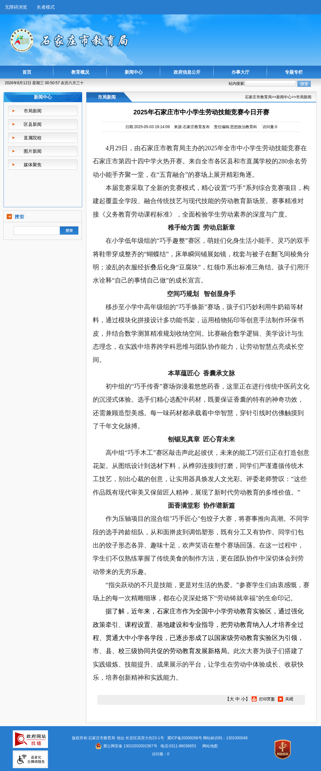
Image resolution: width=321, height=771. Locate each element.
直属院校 (33, 137)
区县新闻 (33, 124)
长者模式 (46, 7)
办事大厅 (240, 72)
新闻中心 (134, 72)
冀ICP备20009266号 (184, 738)
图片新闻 (33, 151)
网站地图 (210, 746)
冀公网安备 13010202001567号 (130, 746)
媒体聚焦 (33, 164)
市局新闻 (33, 110)
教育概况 (80, 72)
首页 (26, 72)
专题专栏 (294, 72)
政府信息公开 (187, 72)
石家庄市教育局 (258, 97)
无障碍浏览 (16, 7)
